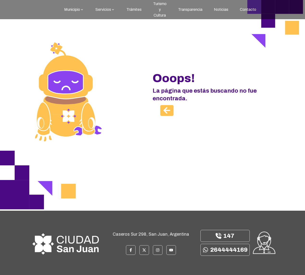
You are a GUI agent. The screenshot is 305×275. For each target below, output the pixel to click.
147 (225, 236)
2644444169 (225, 250)
